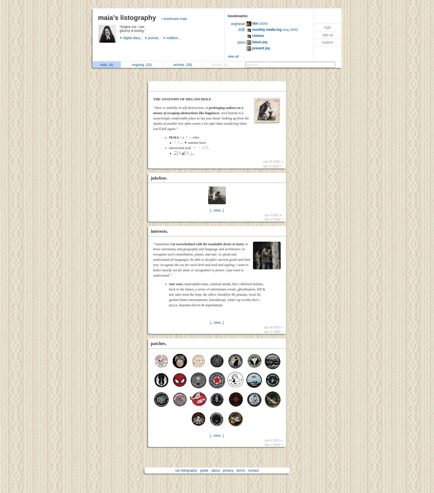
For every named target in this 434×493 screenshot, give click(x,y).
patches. (159, 343)
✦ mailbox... (172, 38)
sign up (327, 35)
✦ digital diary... (132, 38)
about (215, 470)
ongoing (142, 65)
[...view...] (217, 210)
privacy (228, 470)
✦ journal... (153, 38)
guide (204, 470)
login (327, 27)
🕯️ (191, 153)
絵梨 (241, 30)
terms (241, 470)
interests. (159, 231)
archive (183, 65)
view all (233, 56)
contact (253, 470)
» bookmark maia (174, 19)
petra (241, 42)
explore (327, 42)
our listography (186, 470)
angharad (238, 24)
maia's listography (127, 17)
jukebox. (159, 178)
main (106, 65)
